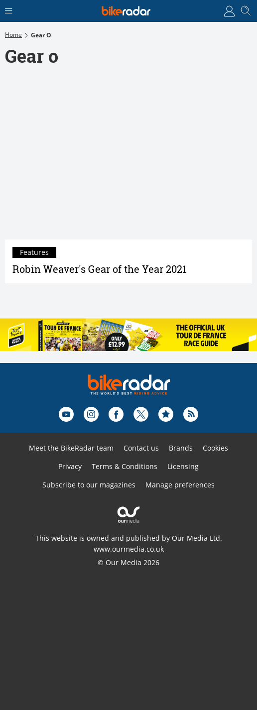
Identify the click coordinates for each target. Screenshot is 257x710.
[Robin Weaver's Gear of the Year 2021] (128, 157)
